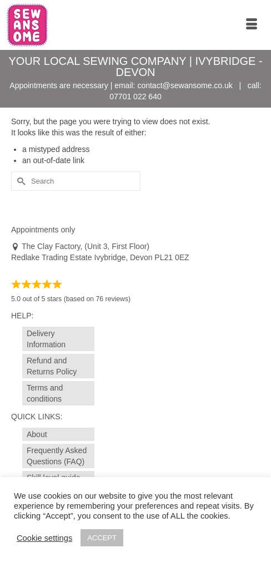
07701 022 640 (135, 96)
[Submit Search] (19, 181)
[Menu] (251, 25)
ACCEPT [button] (102, 538)
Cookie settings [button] (44, 538)
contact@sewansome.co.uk (184, 85)
